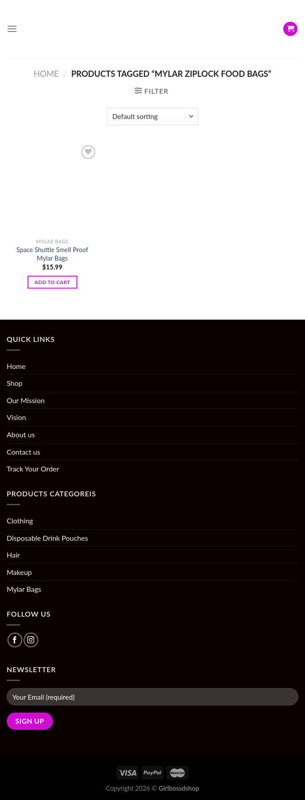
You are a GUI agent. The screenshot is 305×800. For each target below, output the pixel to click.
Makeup (19, 572)
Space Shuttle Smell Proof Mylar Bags (52, 254)
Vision (16, 417)
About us (21, 434)
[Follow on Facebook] (15, 640)
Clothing (20, 520)
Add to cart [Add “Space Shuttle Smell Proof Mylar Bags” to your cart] (52, 282)
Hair (13, 554)
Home (46, 74)
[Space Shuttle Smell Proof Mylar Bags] (52, 188)
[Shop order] (152, 116)
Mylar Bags (24, 589)
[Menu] (12, 29)
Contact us (23, 452)
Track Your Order (33, 468)
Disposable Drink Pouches (47, 538)
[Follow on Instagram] (31, 640)
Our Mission (25, 400)
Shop (15, 383)
